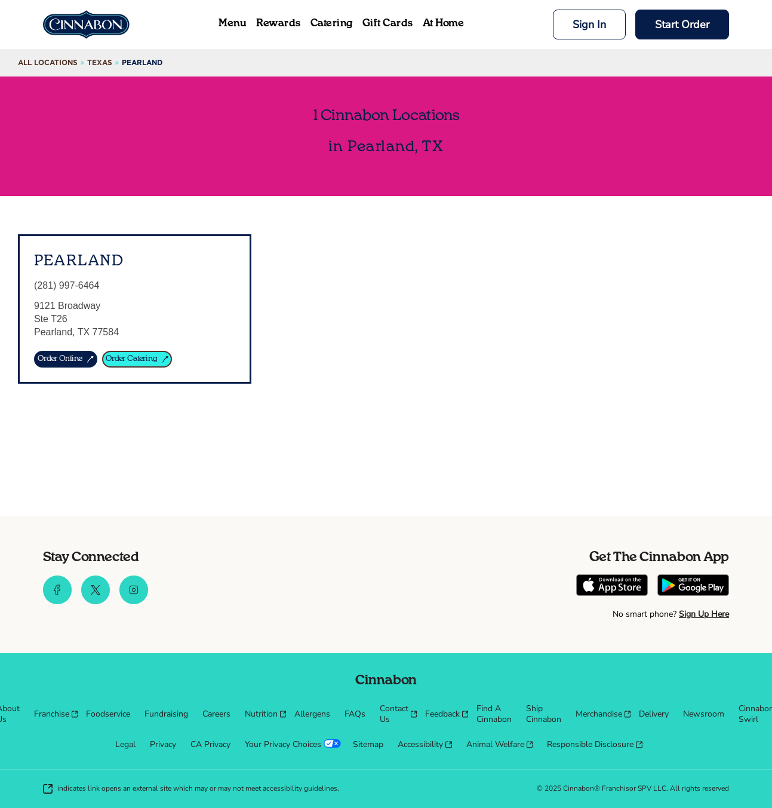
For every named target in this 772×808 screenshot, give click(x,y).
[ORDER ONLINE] (65, 359)
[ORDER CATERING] (137, 359)
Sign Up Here (704, 614)
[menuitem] (53, 714)
